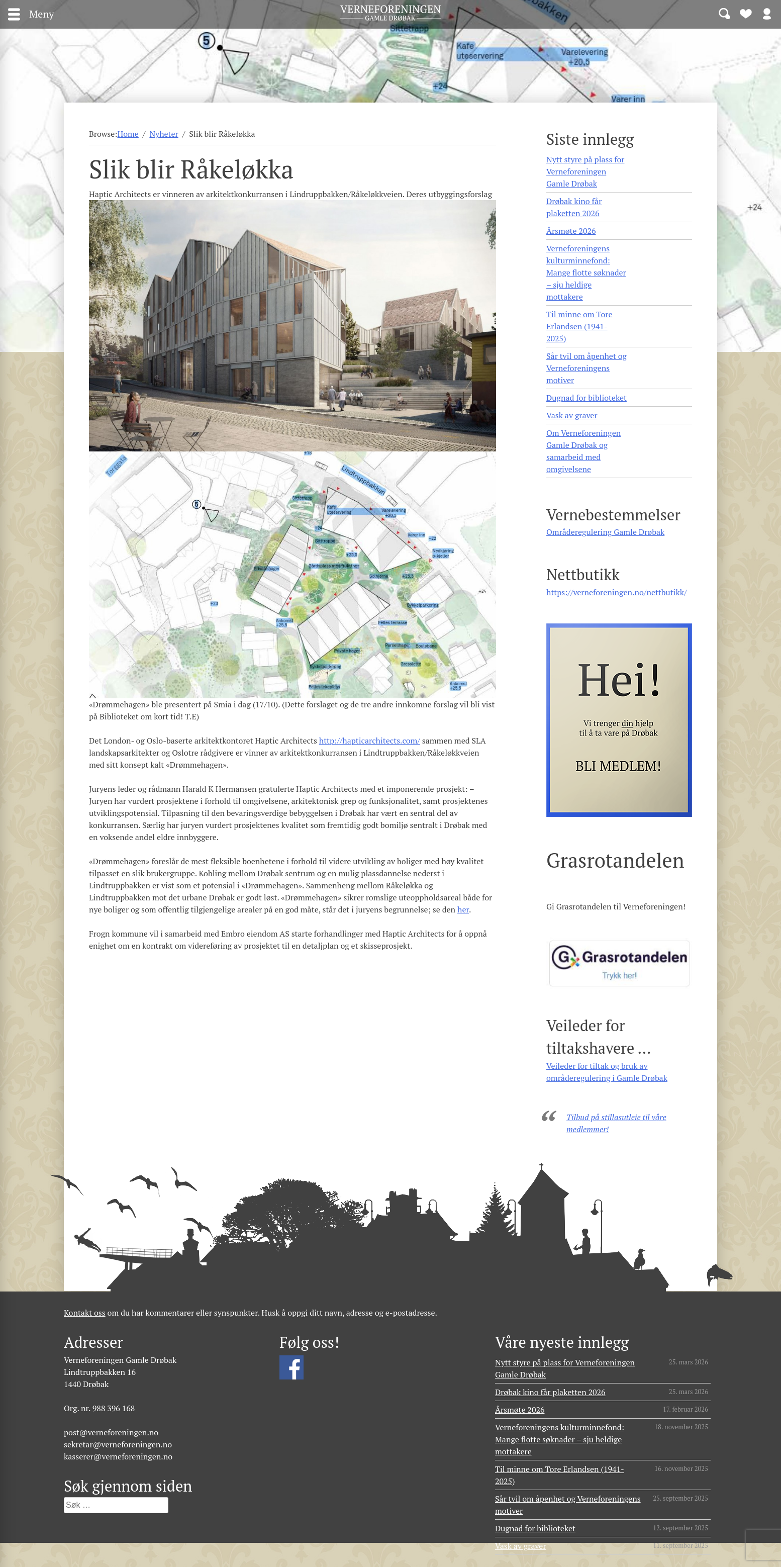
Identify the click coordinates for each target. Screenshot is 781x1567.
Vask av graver (572, 415)
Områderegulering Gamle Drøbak (605, 531)
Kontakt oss (85, 1312)
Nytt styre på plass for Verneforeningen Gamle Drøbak (585, 171)
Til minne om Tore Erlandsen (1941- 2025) (579, 326)
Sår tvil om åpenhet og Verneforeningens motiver (586, 368)
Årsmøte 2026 (571, 230)
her (463, 909)
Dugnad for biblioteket (586, 397)
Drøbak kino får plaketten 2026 (574, 207)
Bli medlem (746, 13)
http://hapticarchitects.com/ (369, 740)
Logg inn (767, 13)
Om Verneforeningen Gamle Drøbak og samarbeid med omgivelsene (583, 451)
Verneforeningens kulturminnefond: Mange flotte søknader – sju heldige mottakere (586, 272)
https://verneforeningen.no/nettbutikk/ (616, 592)
